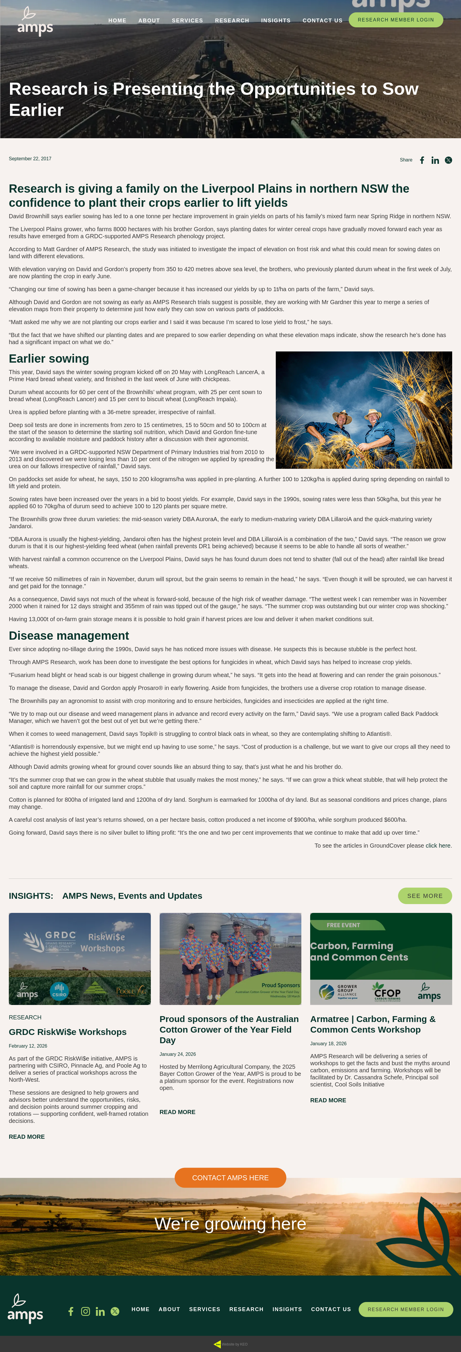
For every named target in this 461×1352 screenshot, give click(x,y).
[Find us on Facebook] (71, 1311)
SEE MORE (425, 896)
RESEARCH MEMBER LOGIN (396, 19)
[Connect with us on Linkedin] (100, 1311)
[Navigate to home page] (35, 21)
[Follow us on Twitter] (115, 1311)
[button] (117, 21)
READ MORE (27, 1136)
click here (438, 845)
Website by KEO (230, 1344)
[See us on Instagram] (85, 1311)
